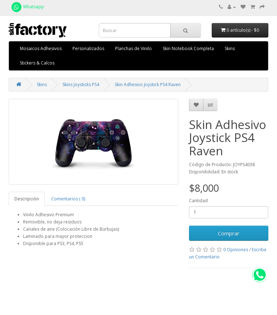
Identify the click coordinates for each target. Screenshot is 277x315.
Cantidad (198, 201)
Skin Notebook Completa (188, 48)
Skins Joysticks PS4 (80, 84)
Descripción (26, 199)
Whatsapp (27, 7)
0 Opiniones (235, 250)
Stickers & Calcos (37, 63)
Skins (230, 48)
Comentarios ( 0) (68, 199)
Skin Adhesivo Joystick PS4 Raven (148, 84)
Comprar (228, 233)
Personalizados (88, 48)
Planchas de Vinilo (133, 48)
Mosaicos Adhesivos (41, 48)
